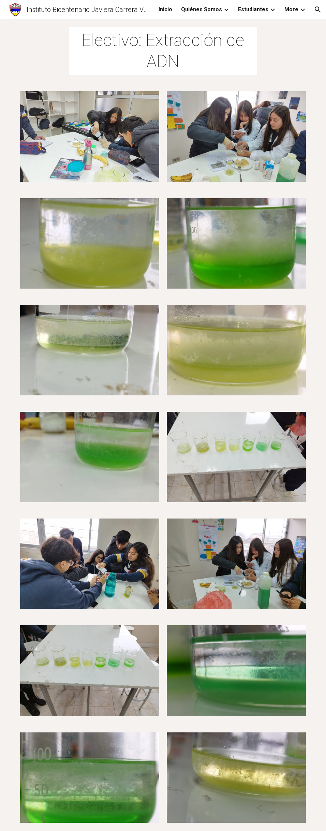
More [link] (291, 9)
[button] (318, 9)
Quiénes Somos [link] (201, 9)
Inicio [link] (165, 9)
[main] (163, 51)
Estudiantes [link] (253, 9)
